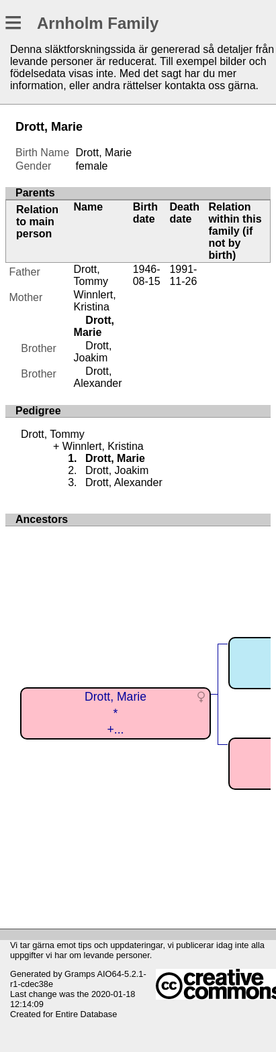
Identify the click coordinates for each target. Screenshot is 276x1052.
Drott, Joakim (93, 351)
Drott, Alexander (98, 377)
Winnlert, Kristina (95, 300)
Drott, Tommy (91, 275)
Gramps (79, 974)
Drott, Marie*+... (115, 713)
